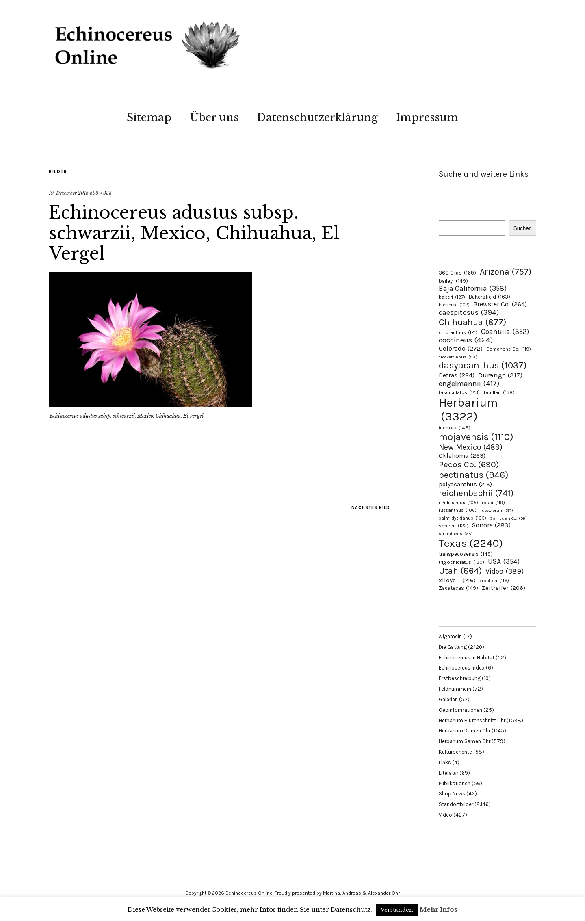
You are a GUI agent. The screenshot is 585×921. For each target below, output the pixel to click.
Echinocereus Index (462, 668)
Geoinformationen (460, 710)
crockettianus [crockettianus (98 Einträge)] (458, 357)
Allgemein (450, 636)
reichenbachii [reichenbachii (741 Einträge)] (476, 493)
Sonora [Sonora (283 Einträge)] (491, 525)
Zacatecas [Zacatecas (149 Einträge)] (458, 588)
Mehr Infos (438, 909)
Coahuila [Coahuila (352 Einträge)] (505, 331)
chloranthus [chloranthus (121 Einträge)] (458, 332)
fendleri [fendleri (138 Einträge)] (499, 392)
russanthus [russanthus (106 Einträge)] (458, 510)
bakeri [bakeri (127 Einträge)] (452, 297)
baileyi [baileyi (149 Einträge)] (453, 281)
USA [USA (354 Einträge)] (504, 561)
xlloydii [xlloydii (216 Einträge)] (457, 580)
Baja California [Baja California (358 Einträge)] (473, 288)
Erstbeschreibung (460, 678)
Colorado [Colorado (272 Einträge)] (461, 348)
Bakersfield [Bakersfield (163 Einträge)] (489, 297)
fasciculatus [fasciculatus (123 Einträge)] (459, 392)
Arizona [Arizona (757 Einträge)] (505, 272)
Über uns (214, 117)
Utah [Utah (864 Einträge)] (460, 571)
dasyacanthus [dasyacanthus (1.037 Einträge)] (483, 365)
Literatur (448, 773)
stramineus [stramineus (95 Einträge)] (456, 533)
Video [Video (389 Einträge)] (504, 571)
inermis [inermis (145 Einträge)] (454, 428)
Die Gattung (453, 647)
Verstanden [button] (397, 909)
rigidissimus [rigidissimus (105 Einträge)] (458, 502)
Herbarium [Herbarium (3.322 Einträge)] (468, 409)
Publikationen (454, 783)
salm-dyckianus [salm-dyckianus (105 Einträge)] (462, 518)
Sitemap (149, 117)
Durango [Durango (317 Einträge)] (500, 375)
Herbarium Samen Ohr (464, 741)
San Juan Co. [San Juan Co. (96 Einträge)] (508, 518)
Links (445, 762)
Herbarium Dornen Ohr (464, 731)
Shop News (452, 794)
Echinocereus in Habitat (466, 657)
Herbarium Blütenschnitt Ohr (472, 720)
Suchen (523, 228)
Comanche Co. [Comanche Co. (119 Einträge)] (508, 349)
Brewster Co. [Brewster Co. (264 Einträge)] (500, 304)
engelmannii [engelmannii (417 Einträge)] (469, 383)
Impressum (427, 117)
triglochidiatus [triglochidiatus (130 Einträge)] (461, 562)
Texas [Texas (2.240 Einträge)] (471, 543)
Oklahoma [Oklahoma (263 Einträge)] (462, 455)
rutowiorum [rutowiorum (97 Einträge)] (496, 510)
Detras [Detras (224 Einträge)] (456, 375)
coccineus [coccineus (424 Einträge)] (466, 340)
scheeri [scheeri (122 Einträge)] (453, 526)
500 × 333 (101, 193)
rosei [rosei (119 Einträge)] (493, 502)
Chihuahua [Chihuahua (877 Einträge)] (472, 322)
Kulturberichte (455, 752)
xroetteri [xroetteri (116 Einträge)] (494, 580)
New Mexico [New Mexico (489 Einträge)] (471, 447)
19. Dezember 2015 (69, 193)
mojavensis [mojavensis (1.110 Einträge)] (476, 436)
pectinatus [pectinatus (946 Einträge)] (473, 474)
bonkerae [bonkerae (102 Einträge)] (454, 305)
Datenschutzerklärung (317, 117)
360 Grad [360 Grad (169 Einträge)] (457, 272)
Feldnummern (455, 689)
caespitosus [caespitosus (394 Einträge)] (469, 312)
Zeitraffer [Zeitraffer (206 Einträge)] (503, 588)
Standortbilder (456, 804)
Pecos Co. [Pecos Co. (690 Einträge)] (469, 464)
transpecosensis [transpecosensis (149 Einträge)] (466, 554)
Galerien (448, 699)
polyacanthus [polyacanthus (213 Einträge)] (465, 484)
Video (445, 815)
